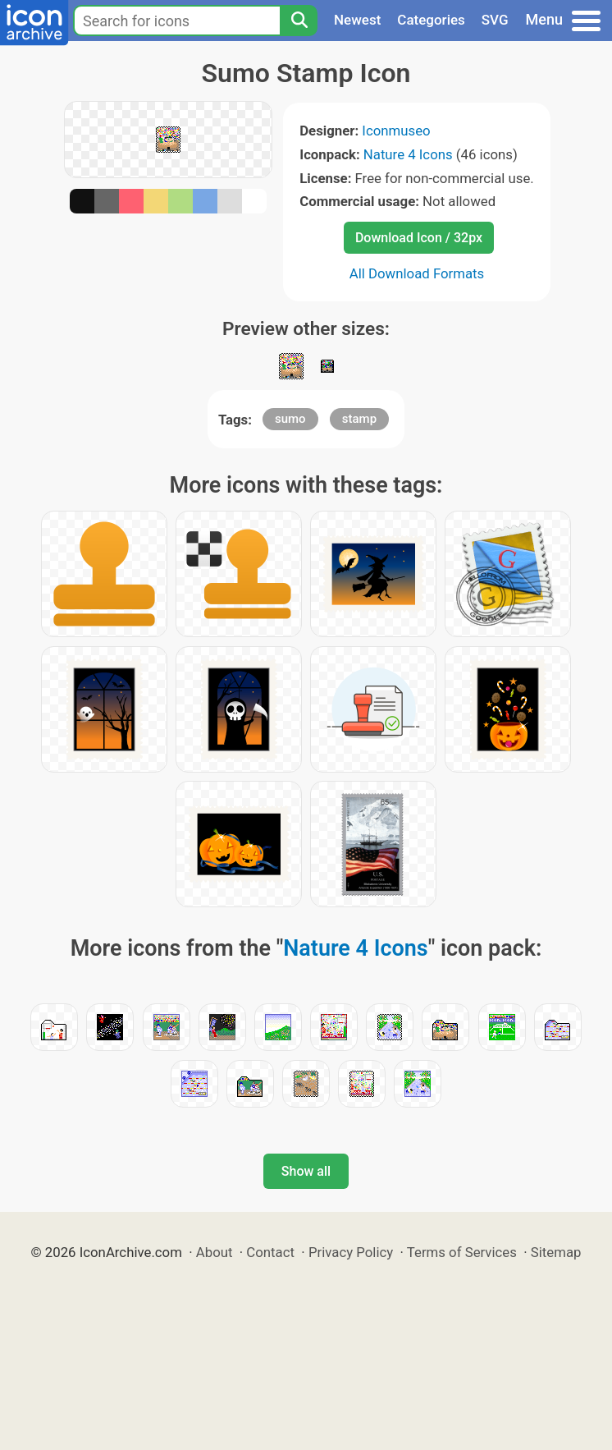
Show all (306, 1171)
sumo (290, 418)
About (214, 1252)
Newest (357, 19)
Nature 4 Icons (408, 154)
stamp (359, 418)
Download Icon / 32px (418, 237)
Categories (431, 19)
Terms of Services (462, 1252)
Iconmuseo (396, 130)
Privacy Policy (350, 1252)
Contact (270, 1252)
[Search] (298, 20)
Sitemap (556, 1252)
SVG (495, 19)
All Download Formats (417, 273)
